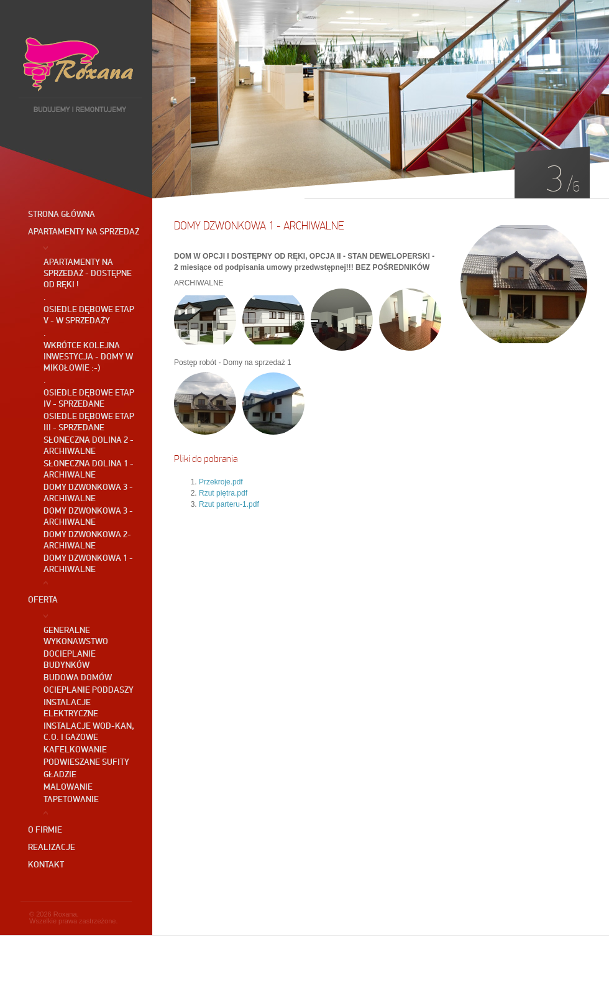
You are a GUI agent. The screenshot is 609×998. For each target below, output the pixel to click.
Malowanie (68, 787)
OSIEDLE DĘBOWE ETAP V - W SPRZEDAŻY (89, 314)
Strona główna (61, 214)
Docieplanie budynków (70, 659)
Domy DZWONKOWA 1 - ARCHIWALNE (88, 563)
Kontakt (46, 864)
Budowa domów (78, 677)
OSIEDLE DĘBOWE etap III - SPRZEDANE (89, 421)
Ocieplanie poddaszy (89, 690)
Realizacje (51, 847)
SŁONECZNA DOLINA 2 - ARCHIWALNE (89, 445)
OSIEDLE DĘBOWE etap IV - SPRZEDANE (89, 398)
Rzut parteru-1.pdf (229, 504)
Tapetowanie (71, 799)
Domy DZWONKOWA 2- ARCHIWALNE (87, 539)
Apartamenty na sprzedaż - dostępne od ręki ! (88, 273)
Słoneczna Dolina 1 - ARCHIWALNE (89, 468)
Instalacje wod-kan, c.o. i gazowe (89, 731)
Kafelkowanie (75, 749)
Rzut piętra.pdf (223, 493)
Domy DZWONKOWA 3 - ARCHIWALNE (88, 492)
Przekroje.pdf (221, 482)
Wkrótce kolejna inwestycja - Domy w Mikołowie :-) (88, 356)
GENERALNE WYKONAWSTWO (76, 635)
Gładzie (60, 774)
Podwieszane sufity (86, 762)
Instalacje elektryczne (71, 707)
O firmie (45, 829)
